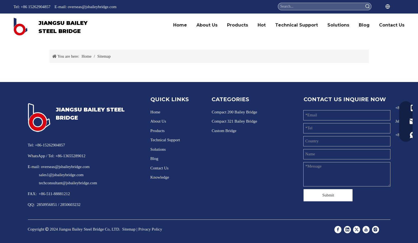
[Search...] (321, 6)
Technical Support (165, 140)
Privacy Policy (150, 229)
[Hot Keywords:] (367, 6)
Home (155, 112)
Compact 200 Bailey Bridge (234, 112)
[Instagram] (375, 229)
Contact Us (159, 168)
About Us (158, 121)
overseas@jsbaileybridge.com (92, 7)
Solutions (158, 149)
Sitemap (129, 229)
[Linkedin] (347, 229)
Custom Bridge (224, 131)
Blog (154, 158)
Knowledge (159, 177)
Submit (328, 195)
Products (157, 131)
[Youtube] (366, 229)
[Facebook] (337, 229)
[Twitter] (356, 229)
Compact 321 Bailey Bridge (234, 121)
